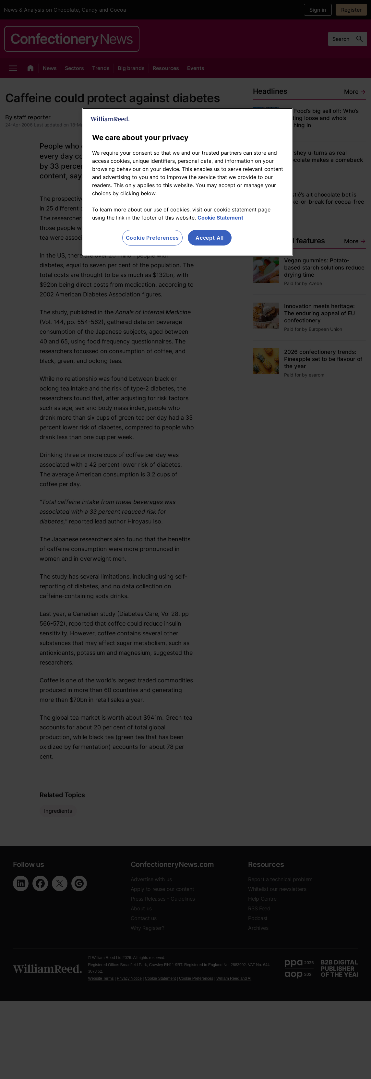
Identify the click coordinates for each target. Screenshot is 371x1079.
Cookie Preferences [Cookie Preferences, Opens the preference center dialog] (152, 237)
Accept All (210, 237)
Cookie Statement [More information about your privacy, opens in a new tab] (220, 217)
